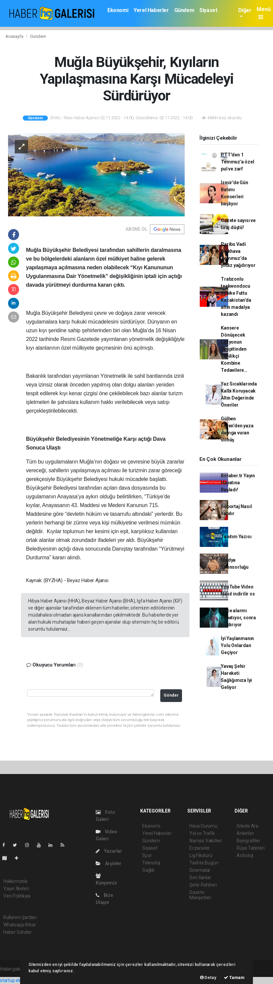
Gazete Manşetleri (200, 895)
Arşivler (108, 863)
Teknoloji (151, 862)
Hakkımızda (15, 881)
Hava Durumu (203, 826)
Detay (208, 977)
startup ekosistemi (19, 980)
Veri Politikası (16, 896)
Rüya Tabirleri (250, 848)
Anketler (245, 833)
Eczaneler (199, 848)
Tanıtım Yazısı (236, 536)
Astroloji (245, 855)
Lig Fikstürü (200, 855)
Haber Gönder (17, 932)
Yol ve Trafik (202, 833)
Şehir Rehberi (203, 885)
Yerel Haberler (151, 10)
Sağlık (148, 870)
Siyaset (208, 10)
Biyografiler (248, 840)
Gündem (184, 10)
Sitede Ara (247, 826)
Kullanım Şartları (19, 917)
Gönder (171, 695)
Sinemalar (199, 870)
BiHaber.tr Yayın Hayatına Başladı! (238, 482)
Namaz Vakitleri (205, 840)
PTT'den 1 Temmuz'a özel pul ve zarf (237, 161)
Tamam (234, 977)
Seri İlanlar (200, 877)
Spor (147, 855)
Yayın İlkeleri (16, 888)
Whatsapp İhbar (19, 924)
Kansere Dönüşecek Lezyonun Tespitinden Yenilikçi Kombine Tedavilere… (234, 349)
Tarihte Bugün (203, 862)
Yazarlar (109, 851)
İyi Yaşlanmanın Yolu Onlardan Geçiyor (237, 645)
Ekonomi (117, 10)
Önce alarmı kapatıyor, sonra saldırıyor (238, 617)
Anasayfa (14, 36)
